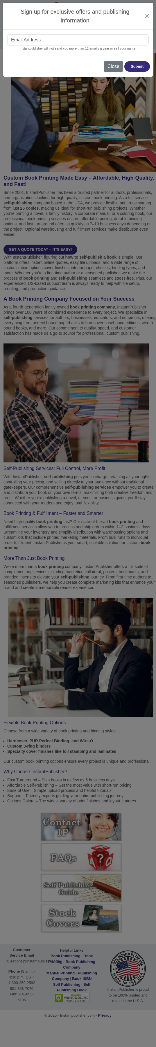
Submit (137, 66)
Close (113, 66)
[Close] (147, 16)
